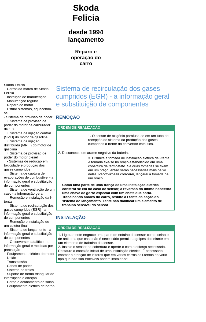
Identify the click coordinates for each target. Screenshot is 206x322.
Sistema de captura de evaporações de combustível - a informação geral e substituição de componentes (28, 179)
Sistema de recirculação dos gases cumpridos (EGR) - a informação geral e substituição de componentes (29, 211)
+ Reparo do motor (18, 105)
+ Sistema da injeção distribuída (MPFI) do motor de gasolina (27, 145)
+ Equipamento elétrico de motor (29, 254)
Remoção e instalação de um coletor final (26, 224)
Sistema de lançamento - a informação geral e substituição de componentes (28, 234)
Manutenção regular (22, 101)
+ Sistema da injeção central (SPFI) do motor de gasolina (27, 135)
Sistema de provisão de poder (29, 117)
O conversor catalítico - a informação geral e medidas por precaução (28, 246)
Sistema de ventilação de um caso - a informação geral (29, 191)
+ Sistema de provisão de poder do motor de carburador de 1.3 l (27, 125)
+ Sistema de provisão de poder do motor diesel (25, 155)
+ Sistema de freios (19, 270)
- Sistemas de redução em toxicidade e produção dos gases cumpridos (26, 165)
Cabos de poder (19, 266)
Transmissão (17, 262)
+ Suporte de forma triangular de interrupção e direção (29, 276)
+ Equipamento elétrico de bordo (29, 286)
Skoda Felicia (14, 85)
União (11, 258)
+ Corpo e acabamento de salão (29, 282)
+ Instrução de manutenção (25, 97)
